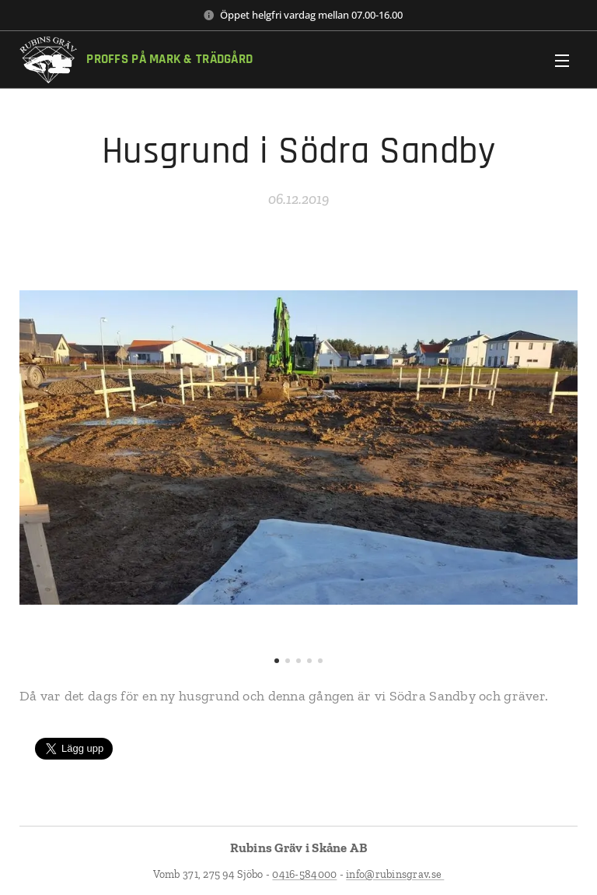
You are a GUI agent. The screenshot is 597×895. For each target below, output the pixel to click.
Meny (562, 60)
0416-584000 (304, 874)
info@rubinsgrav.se (395, 874)
